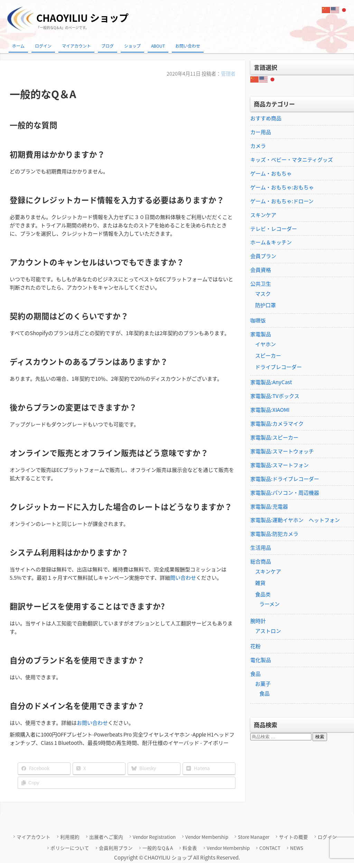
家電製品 (260, 334)
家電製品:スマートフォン (279, 465)
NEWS (295, 847)
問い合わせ (183, 577)
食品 (255, 674)
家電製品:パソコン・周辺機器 (284, 493)
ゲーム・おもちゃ (271, 173)
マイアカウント (76, 46)
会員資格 (260, 270)
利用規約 (70, 836)
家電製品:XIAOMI (269, 410)
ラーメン (269, 604)
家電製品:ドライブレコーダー (284, 479)
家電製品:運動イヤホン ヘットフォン (295, 520)
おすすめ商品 (265, 118)
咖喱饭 (258, 320)
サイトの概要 (293, 836)
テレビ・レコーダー (273, 229)
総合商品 (260, 562)
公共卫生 (260, 284)
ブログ (107, 46)
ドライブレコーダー (278, 367)
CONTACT (269, 847)
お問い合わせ (187, 46)
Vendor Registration (154, 836)
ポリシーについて (71, 847)
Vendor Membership (206, 836)
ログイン (43, 46)
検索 (319, 737)
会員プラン (263, 256)
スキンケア (263, 215)
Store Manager (253, 836)
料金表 (190, 847)
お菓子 (263, 684)
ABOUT (158, 46)
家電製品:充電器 (269, 507)
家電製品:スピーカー (274, 438)
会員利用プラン (116, 847)
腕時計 (258, 621)
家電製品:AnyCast (271, 382)
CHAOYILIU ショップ (82, 18)
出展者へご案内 (107, 836)
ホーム (18, 46)
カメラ (258, 146)
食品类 (263, 595)
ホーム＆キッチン (271, 242)
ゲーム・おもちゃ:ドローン (282, 201)
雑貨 (260, 583)
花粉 (255, 647)
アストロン (268, 631)
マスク (263, 294)
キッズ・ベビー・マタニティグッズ (291, 159)
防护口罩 (265, 305)
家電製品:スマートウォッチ (282, 451)
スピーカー (268, 356)
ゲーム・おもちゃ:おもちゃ (282, 187)
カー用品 (260, 132)
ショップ (132, 46)
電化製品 (260, 660)
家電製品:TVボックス (274, 396)
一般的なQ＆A (158, 847)
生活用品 (260, 548)
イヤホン (265, 344)
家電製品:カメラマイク (277, 424)
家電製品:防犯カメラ (274, 534)
